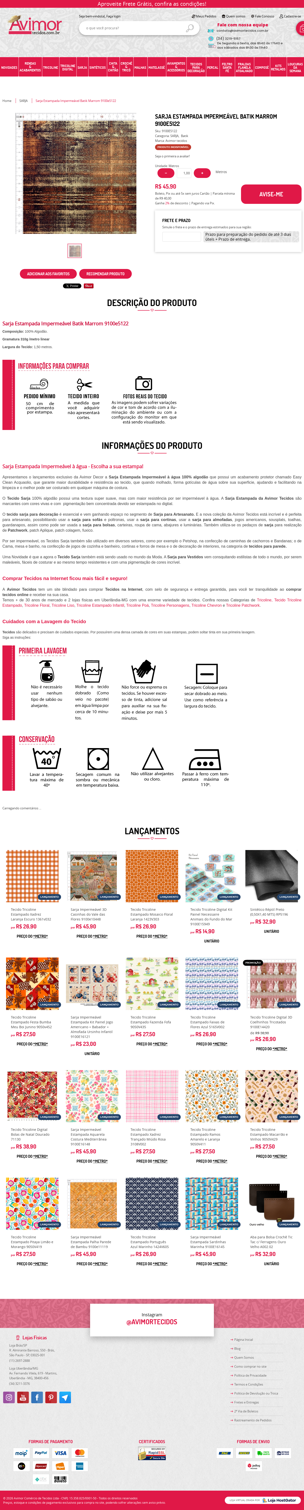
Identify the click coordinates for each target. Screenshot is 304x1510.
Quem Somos (244, 1357)
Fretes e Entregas (246, 1402)
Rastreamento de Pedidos (253, 1420)
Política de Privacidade (250, 1375)
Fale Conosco (264, 16)
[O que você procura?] (190, 28)
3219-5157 (228, 38)
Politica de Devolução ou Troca (256, 1393)
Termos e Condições (248, 1384)
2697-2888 (19, 1360)
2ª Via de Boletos (246, 1411)
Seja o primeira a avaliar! (172, 156)
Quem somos (235, 16)
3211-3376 (19, 1383)
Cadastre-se (292, 16)
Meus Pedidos (206, 16)
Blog (237, 1348)
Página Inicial (243, 1339)
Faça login (113, 16)
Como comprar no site (250, 1366)
